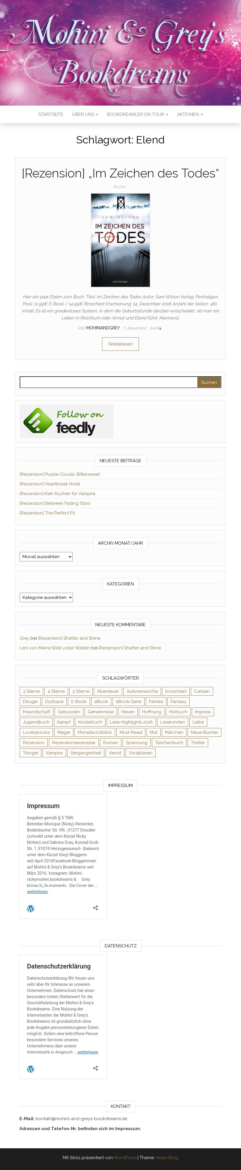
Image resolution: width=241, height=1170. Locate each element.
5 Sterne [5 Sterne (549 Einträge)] (80, 691)
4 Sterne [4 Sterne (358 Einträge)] (56, 691)
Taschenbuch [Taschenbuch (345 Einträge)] (169, 742)
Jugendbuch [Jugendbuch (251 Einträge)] (36, 722)
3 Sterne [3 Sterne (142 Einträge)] (31, 691)
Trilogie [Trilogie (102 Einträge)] (30, 753)
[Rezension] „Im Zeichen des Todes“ (120, 173)
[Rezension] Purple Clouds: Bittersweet (60, 474)
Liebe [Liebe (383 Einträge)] (198, 722)
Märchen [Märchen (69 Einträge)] (174, 732)
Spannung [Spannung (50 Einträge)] (136, 742)
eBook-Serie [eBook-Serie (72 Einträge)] (128, 701)
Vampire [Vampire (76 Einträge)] (54, 753)
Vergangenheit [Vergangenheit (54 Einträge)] (85, 753)
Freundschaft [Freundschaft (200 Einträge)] (36, 711)
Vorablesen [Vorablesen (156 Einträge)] (140, 753)
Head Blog (167, 1157)
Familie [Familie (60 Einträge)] (156, 701)
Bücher (119, 186)
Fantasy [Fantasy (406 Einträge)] (178, 701)
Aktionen (190, 114)
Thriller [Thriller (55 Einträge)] (198, 742)
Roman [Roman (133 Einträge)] (110, 742)
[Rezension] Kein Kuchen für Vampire (57, 493)
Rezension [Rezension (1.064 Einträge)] (34, 742)
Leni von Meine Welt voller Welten (55, 648)
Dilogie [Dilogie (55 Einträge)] (30, 701)
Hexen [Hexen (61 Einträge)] (128, 711)
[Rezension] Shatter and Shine (69, 638)
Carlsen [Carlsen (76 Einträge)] (202, 691)
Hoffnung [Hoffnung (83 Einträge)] (152, 711)
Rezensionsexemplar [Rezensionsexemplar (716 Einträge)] (74, 742)
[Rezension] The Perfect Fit (47, 513)
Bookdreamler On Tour (137, 114)
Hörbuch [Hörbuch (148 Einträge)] (178, 711)
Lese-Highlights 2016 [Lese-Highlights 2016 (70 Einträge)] (131, 722)
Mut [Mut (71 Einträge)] (153, 732)
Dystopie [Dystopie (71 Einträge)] (54, 701)
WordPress (125, 1157)
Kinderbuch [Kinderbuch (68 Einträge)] (90, 722)
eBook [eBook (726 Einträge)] (101, 701)
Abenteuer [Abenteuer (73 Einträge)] (108, 691)
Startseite (50, 114)
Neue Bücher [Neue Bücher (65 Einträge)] (204, 732)
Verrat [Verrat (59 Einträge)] (115, 753)
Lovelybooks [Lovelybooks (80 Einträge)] (36, 732)
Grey (24, 638)
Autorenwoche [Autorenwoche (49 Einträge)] (142, 691)
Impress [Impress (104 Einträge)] (203, 711)
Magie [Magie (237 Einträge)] (63, 732)
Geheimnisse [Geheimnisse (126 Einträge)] (101, 711)
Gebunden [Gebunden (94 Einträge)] (69, 711)
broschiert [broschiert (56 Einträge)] (175, 691)
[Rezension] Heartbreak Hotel (50, 484)
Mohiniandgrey (103, 328)
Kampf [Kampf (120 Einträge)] (64, 722)
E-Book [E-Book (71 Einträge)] (79, 701)
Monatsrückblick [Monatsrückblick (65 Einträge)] (95, 732)
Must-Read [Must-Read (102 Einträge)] (131, 732)
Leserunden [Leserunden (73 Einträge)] (172, 722)
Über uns (85, 114)
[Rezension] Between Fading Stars (55, 503)
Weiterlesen (120, 344)
